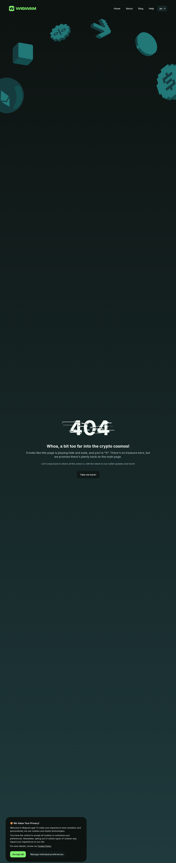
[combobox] (162, 8)
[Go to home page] (22, 8)
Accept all (18, 854)
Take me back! (88, 474)
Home (117, 8)
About (129, 8)
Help (151, 8)
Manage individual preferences (46, 854)
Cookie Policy (44, 846)
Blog (140, 8)
